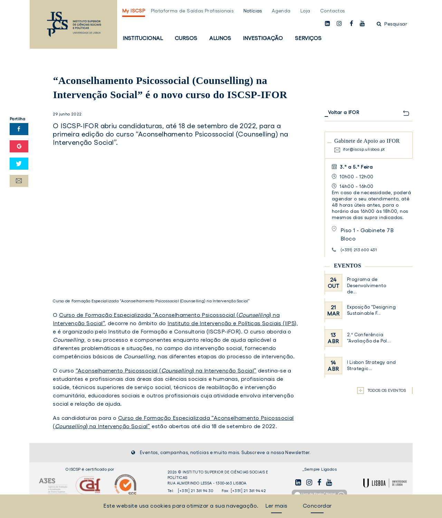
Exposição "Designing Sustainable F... (371, 310)
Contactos (332, 10)
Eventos (347, 266)
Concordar (317, 505)
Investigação (263, 38)
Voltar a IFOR (343, 112)
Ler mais (276, 505)
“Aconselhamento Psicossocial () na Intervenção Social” (166, 370)
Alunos (220, 38)
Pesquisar (392, 24)
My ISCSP (133, 10)
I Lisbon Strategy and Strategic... (371, 365)
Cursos (186, 38)
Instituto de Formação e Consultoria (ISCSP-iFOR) (174, 331)
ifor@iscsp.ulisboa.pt (364, 149)
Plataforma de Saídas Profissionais (192, 10)
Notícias (252, 10)
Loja (305, 10)
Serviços (308, 38)
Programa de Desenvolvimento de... (366, 285)
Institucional (143, 38)
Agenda (281, 10)
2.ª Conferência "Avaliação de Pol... (369, 337)
